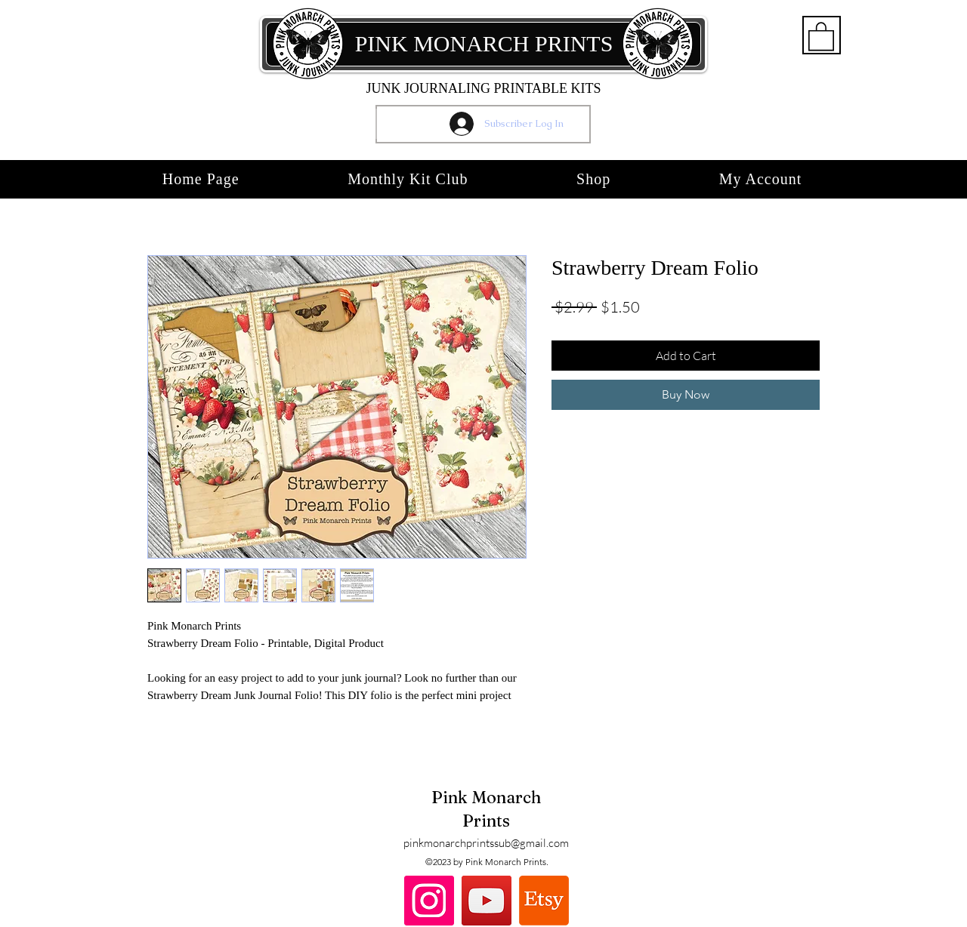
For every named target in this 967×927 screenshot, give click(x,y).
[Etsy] (544, 900)
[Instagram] (429, 900)
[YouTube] (486, 900)
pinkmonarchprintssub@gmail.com (486, 843)
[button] (821, 35)
